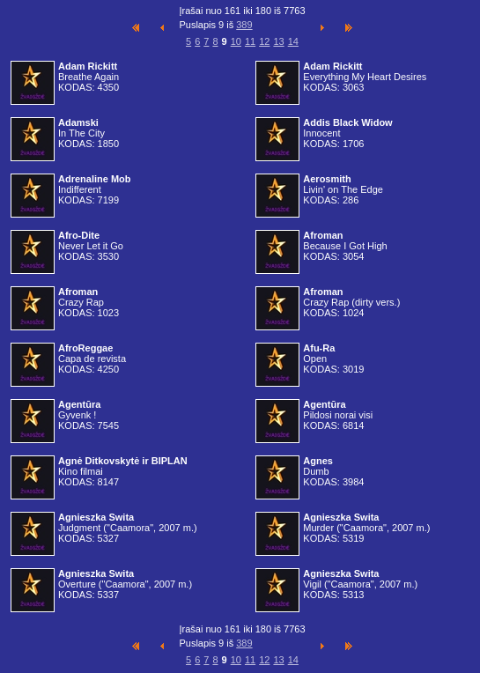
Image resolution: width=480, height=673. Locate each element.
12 (264, 41)
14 (293, 41)
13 (278, 41)
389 (244, 24)
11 (250, 41)
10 (236, 41)
